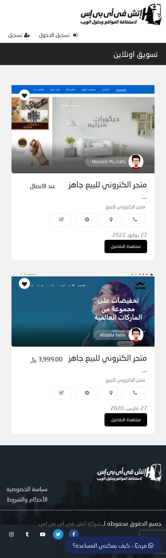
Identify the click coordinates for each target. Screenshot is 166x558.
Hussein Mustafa (109, 161)
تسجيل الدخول (58, 34)
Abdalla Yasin (113, 335)
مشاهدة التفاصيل (126, 246)
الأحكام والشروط (27, 499)
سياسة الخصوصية (26, 488)
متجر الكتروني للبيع (125, 206)
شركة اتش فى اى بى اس (70, 523)
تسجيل (19, 34)
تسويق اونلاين (135, 54)
